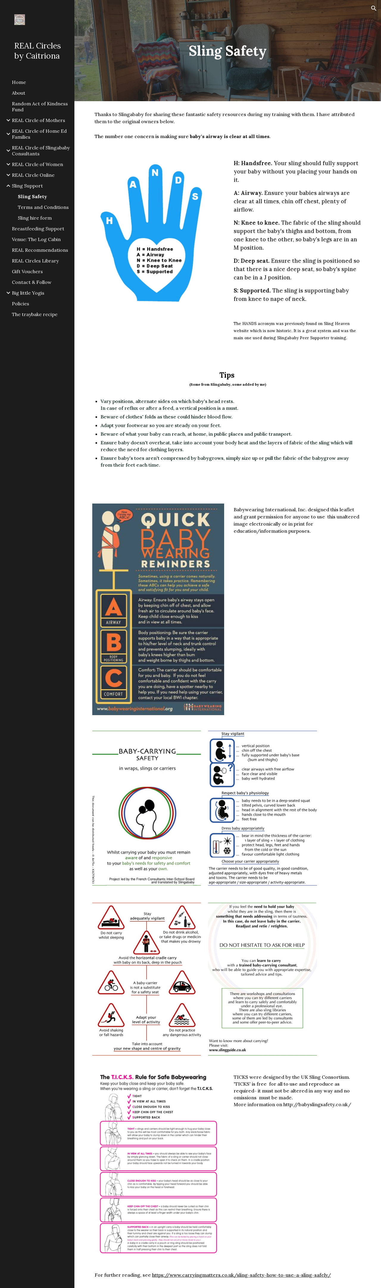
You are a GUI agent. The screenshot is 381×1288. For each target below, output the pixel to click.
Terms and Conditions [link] (43, 207)
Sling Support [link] (27, 186)
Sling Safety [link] (32, 196)
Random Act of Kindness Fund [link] (40, 106)
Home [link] (19, 82)
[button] (374, 8)
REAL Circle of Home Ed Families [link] (39, 134)
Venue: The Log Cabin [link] (36, 239)
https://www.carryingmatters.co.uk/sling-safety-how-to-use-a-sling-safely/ (241, 1275)
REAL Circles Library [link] (35, 261)
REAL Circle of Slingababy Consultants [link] (41, 151)
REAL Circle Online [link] (33, 175)
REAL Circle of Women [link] (37, 164)
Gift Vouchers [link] (27, 271)
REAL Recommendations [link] (40, 250)
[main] (227, 50)
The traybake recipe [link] (34, 314)
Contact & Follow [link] (31, 282)
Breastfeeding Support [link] (38, 229)
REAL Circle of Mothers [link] (38, 120)
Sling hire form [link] (35, 218)
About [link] (18, 93)
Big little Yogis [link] (28, 293)
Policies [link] (20, 304)
